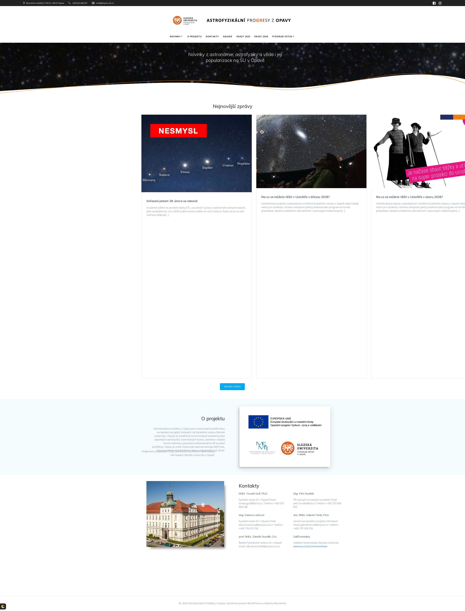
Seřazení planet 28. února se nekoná (171, 201)
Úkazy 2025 (243, 36)
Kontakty (212, 36)
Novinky (175, 36)
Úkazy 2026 (261, 36)
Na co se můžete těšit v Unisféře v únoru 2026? (409, 197)
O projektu (194, 36)
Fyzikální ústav (282, 36)
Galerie (227, 36)
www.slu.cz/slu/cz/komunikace (310, 546)
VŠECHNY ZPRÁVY (232, 386)
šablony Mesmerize (275, 603)
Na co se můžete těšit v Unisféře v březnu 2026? (295, 197)
